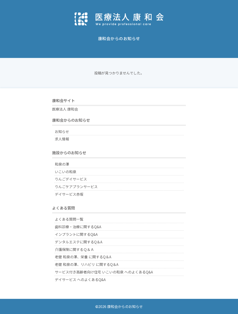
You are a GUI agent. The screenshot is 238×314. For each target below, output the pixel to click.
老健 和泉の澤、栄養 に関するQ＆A (83, 256)
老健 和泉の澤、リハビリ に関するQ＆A (86, 264)
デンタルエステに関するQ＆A (78, 241)
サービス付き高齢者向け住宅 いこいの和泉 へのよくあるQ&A (104, 272)
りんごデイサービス (71, 179)
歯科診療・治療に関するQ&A (78, 226)
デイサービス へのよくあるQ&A (80, 279)
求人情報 (62, 139)
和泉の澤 (62, 164)
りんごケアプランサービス (76, 186)
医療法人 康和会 (65, 109)
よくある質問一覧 (69, 219)
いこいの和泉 (65, 171)
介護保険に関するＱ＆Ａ (74, 249)
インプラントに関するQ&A (76, 234)
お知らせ (62, 131)
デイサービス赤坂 (69, 194)
